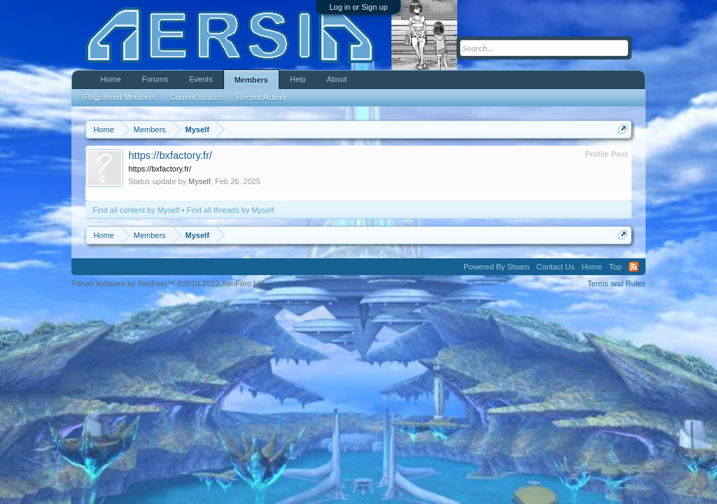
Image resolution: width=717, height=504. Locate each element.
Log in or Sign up (358, 7)
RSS (634, 267)
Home (110, 79)
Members (251, 80)
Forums (155, 79)
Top (615, 266)
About (337, 79)
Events (201, 79)
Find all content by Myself (135, 210)
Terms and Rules (616, 283)
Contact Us (555, 266)
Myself (199, 181)
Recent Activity (262, 97)
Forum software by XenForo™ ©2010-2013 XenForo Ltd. (168, 283)
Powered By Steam (496, 266)
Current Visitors (196, 97)
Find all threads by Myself (230, 210)
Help (298, 79)
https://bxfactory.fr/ (169, 155)
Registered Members (119, 97)
